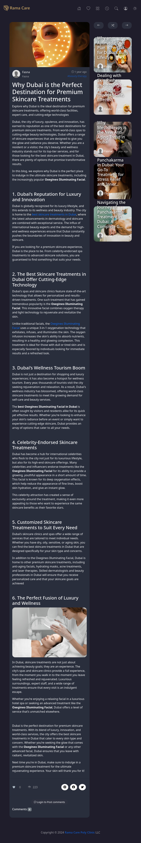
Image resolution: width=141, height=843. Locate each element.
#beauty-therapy (77, 76)
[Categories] (97, 8)
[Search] (116, 8)
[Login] (125, 8)
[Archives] (107, 8)
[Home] (79, 8)
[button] (73, 787)
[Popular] (88, 8)
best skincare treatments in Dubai (54, 214)
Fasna (26, 72)
